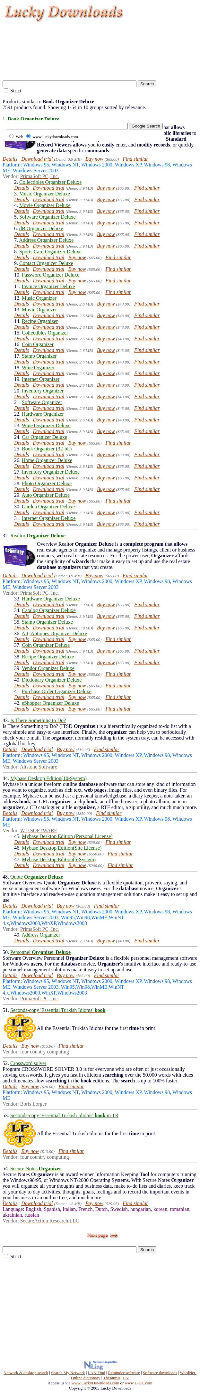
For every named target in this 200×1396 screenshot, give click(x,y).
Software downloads (160, 1372)
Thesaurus (111, 1377)
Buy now (94, 159)
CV (126, 1377)
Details (10, 159)
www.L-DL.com (138, 1383)
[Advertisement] (101, 69)
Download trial (37, 159)
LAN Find (96, 1372)
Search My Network (68, 1372)
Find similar (135, 159)
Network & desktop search (26, 1372)
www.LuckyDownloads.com (95, 1383)
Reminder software (124, 1372)
